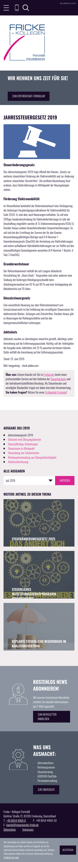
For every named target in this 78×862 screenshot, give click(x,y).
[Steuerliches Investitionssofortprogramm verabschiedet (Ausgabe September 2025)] (39, 574)
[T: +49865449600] (16, 820)
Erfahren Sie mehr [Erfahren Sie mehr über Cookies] (11, 857)
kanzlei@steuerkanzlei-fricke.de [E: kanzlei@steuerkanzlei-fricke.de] (22, 825)
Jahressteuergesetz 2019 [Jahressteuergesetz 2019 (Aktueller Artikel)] (20, 435)
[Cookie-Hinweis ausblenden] (68, 850)
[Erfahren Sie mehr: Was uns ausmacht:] (46, 789)
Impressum (27, 829)
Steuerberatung (58, 379)
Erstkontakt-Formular (55, 392)
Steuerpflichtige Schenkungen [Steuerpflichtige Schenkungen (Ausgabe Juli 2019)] (23, 444)
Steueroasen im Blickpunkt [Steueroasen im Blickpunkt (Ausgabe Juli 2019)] (21, 448)
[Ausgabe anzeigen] (65, 480)
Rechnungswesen (46, 767)
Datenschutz (10, 829)
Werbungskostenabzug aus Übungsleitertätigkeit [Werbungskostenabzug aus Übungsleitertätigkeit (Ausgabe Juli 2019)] (32, 457)
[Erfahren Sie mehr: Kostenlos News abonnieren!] (51, 716)
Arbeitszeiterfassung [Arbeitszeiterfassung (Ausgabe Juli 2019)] (18, 462)
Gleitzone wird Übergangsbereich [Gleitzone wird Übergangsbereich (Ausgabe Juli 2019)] (24, 439)
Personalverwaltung (47, 780)
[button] (16, 7)
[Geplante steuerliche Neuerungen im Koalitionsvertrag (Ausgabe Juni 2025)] (39, 626)
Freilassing (48, 374)
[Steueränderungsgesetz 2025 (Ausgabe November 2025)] (39, 523)
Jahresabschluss (45, 763)
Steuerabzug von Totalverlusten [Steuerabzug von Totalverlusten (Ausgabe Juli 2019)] (23, 453)
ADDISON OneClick (47, 776)
